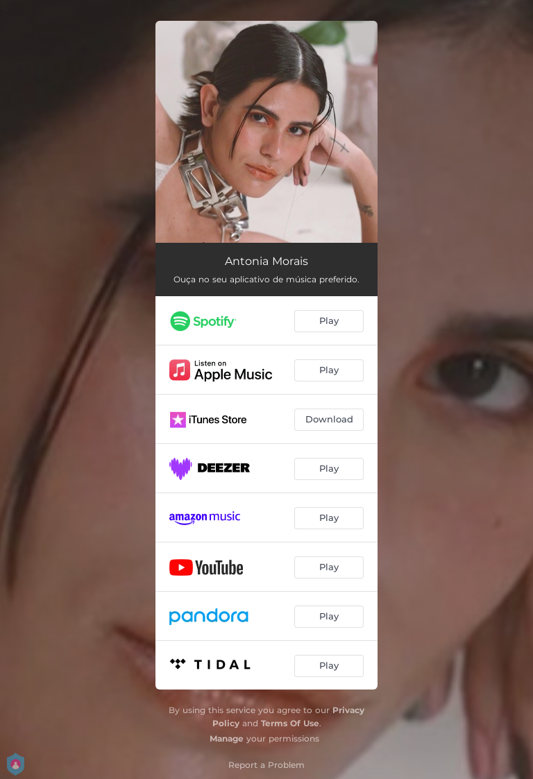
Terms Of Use (290, 723)
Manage (227, 738)
